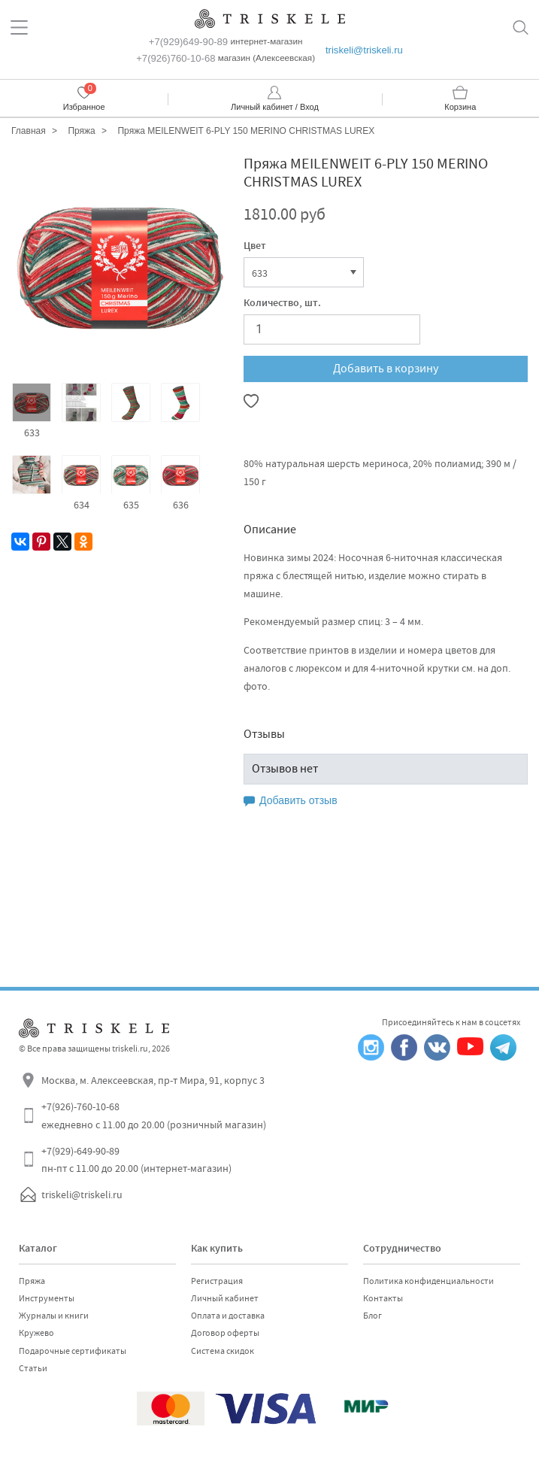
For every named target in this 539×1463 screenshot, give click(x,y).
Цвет (255, 246)
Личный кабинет (225, 1298)
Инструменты (46, 1298)
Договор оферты (225, 1333)
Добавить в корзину (385, 368)
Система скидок (222, 1351)
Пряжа (32, 1281)
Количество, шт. (282, 304)
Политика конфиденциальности (428, 1281)
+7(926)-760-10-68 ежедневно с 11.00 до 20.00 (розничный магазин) (153, 1115)
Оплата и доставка (228, 1316)
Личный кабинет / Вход (275, 106)
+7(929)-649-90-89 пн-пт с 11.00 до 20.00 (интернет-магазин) (136, 1160)
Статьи (33, 1368)
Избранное (84, 106)
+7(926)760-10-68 (175, 58)
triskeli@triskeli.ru (364, 50)
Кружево (36, 1333)
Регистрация (217, 1281)
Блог (372, 1316)
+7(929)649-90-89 (188, 41)
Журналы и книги (54, 1316)
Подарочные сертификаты (72, 1351)
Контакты (383, 1298)
